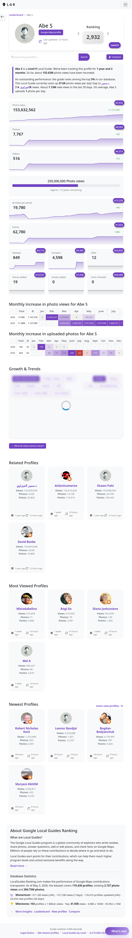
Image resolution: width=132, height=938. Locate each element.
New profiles (59, 911)
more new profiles (109, 706)
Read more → (19, 866)
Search (84, 56)
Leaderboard (16, 14)
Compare (74, 911)
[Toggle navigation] (125, 4)
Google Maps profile (51, 32)
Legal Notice (27, 932)
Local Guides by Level (74, 932)
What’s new (117, 931)
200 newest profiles (48, 932)
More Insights (23, 911)
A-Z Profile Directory (100, 932)
